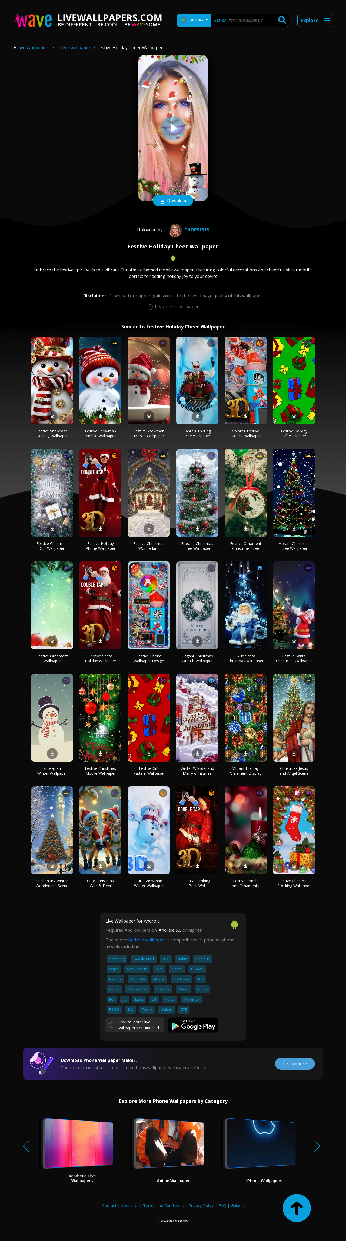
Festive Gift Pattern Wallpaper (149, 771)
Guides (237, 1205)
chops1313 (188, 230)
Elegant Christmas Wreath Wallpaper (197, 658)
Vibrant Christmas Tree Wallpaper (294, 546)
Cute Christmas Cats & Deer (100, 883)
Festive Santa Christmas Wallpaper (294, 658)
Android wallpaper (146, 940)
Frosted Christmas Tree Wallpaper (197, 546)
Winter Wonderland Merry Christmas (197, 771)
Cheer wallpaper (74, 48)
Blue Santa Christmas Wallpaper (246, 658)
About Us (129, 1205)
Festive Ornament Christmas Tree (245, 546)
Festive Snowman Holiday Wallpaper (52, 433)
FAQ (222, 1205)
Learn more (295, 1064)
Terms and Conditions (163, 1205)
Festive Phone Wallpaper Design (149, 658)
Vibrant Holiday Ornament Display (245, 771)
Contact (109, 1205)
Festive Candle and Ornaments (245, 883)
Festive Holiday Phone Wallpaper (100, 546)
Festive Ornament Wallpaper (52, 658)
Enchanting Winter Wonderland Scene (52, 883)
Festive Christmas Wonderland (148, 546)
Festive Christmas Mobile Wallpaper (100, 771)
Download (173, 201)
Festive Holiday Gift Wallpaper (294, 433)
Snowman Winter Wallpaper (52, 771)
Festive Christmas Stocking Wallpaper (294, 883)
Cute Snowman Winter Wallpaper (149, 883)
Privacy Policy (201, 1205)
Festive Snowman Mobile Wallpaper (100, 433)
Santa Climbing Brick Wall (197, 883)
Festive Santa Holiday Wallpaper (100, 658)
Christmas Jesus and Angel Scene (294, 771)
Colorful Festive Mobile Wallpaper (246, 433)
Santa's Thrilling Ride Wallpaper (197, 433)
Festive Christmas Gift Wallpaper (52, 546)
